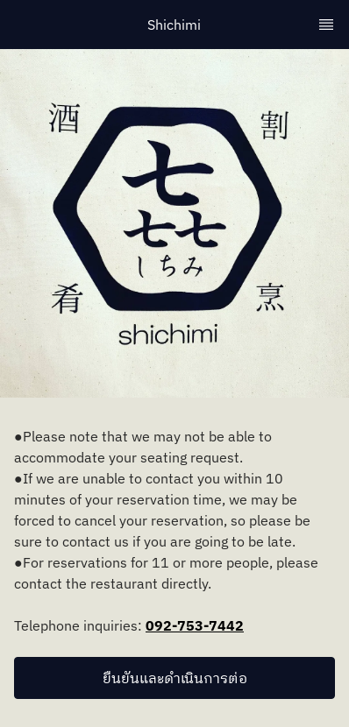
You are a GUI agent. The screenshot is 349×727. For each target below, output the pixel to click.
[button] (174, 678)
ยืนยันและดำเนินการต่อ (175, 678)
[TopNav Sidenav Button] (326, 24)
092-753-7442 (195, 625)
